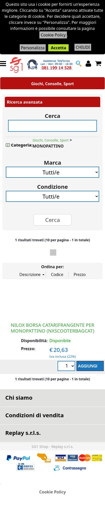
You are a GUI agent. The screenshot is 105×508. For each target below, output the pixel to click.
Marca (52, 161)
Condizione (52, 185)
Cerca (52, 114)
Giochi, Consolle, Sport (52, 83)
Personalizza (33, 48)
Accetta (58, 48)
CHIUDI (83, 47)
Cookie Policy (53, 35)
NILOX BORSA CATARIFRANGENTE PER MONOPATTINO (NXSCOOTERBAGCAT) (52, 328)
